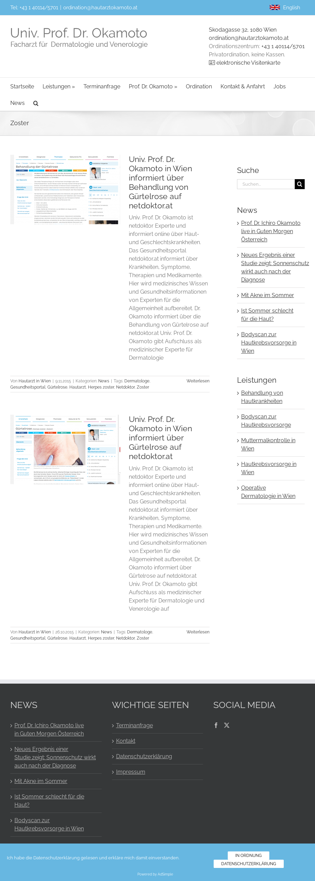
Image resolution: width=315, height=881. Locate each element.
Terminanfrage (134, 725)
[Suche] (300, 184)
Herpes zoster (101, 387)
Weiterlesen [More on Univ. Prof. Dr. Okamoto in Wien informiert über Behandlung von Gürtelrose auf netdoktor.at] (198, 381)
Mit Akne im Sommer (267, 295)
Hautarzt (77, 387)
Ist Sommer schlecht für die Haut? (49, 800)
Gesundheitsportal (27, 387)
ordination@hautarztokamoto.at (100, 7)
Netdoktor (125, 387)
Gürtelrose (57, 387)
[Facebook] (216, 725)
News (103, 381)
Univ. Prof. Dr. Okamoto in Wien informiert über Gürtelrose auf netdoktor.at (160, 437)
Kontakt (125, 741)
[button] (35, 102)
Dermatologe (136, 381)
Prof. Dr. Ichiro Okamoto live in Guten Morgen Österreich (271, 231)
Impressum (130, 772)
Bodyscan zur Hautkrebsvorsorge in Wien (268, 342)
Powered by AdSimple (155, 874)
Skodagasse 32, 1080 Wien (243, 29)
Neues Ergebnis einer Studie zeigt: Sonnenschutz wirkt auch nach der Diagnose (55, 757)
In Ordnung (248, 855)
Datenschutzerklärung (144, 756)
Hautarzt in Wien (35, 381)
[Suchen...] (266, 184)
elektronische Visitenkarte (248, 62)
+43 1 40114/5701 (39, 7)
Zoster (143, 387)
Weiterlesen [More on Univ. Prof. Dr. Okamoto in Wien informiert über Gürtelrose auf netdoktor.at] (198, 632)
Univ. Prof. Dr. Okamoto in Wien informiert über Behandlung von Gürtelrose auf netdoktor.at (160, 182)
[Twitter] (226, 725)
